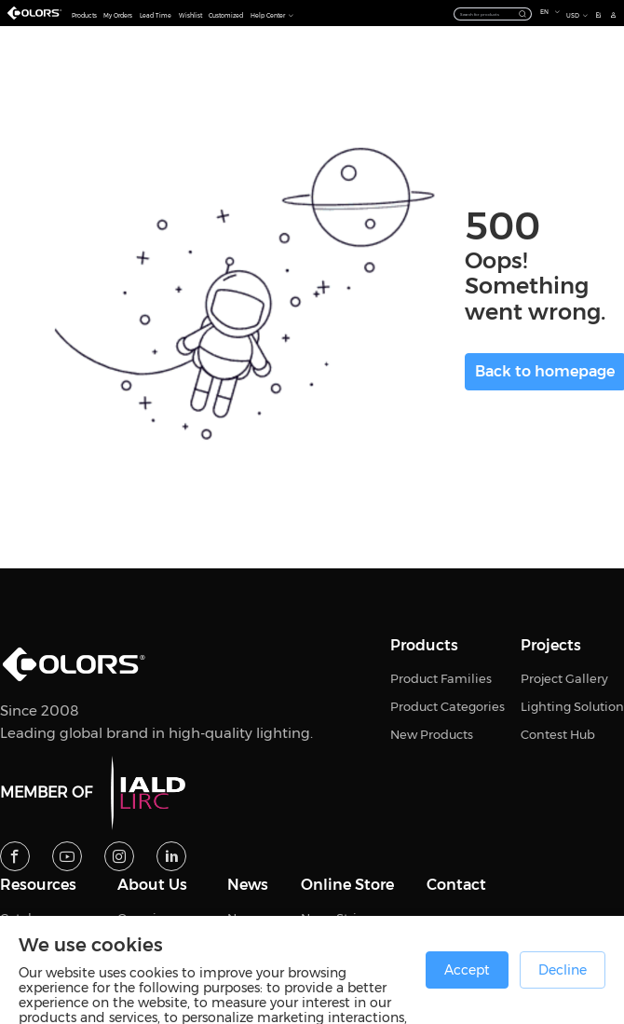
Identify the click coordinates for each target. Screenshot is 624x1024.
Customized (226, 16)
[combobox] (493, 13)
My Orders (117, 16)
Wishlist (190, 16)
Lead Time (155, 16)
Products (84, 16)
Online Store (347, 885)
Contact (456, 885)
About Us (152, 885)
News (247, 885)
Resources (38, 885)
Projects (551, 645)
